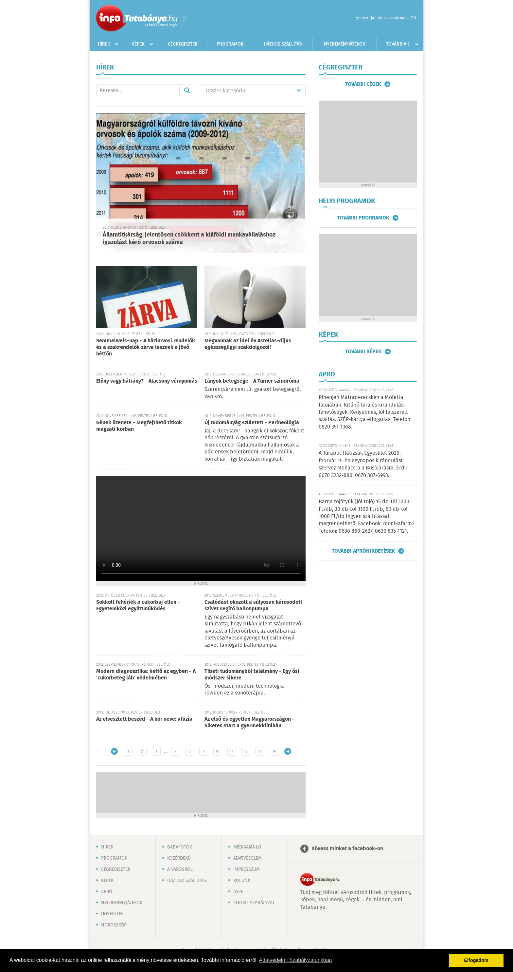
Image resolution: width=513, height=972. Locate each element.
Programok (230, 44)
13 (260, 751)
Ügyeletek (112, 914)
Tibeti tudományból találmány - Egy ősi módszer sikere (251, 674)
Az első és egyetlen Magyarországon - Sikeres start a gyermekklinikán (249, 722)
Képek (138, 44)
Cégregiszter (183, 44)
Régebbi (288, 751)
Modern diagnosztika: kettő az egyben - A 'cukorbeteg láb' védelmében (146, 674)
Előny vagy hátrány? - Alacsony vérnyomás (146, 381)
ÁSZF (238, 891)
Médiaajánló (247, 847)
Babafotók (179, 847)
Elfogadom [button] (476, 960)
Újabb (114, 751)
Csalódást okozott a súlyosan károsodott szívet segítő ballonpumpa (253, 605)
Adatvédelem (247, 858)
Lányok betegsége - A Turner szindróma (251, 381)
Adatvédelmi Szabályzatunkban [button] (295, 960)
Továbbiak (397, 44)
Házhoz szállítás (283, 44)
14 (274, 751)
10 (218, 751)
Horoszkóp (114, 925)
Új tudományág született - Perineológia (251, 423)
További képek (363, 351)
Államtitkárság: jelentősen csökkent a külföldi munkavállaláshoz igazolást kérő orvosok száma (189, 238)
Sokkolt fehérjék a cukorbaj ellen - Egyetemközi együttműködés (138, 605)
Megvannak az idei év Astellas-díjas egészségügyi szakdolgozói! (247, 344)
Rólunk (241, 880)
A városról (180, 869)
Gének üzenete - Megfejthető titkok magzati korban (139, 426)
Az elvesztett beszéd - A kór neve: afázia (144, 719)
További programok (363, 218)
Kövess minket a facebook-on (347, 849)
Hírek (104, 44)
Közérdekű (179, 858)
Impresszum (246, 869)
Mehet (186, 90)
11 (231, 751)
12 (246, 751)
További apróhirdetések (363, 551)
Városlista (184, 18)
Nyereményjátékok (344, 44)
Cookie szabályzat (253, 902)
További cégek (363, 84)
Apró (106, 891)
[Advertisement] (200, 791)
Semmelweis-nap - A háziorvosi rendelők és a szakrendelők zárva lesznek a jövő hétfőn (145, 347)
